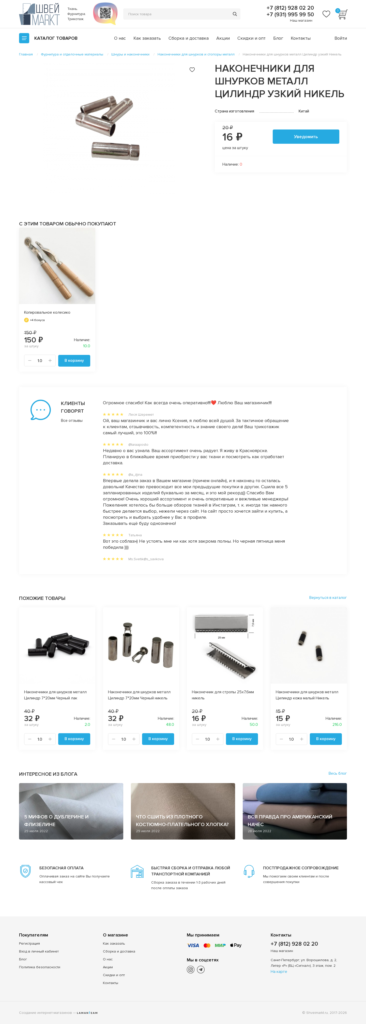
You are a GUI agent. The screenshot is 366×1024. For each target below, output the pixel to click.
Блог (278, 38)
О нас (120, 38)
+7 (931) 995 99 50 (289, 14)
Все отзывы (72, 420)
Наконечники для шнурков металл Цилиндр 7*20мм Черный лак (55, 694)
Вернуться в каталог (328, 597)
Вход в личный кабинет (39, 951)
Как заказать (147, 38)
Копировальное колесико (47, 312)
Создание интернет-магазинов (45, 1012)
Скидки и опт (251, 38)
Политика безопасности (39, 967)
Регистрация (29, 943)
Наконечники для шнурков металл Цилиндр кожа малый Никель (307, 694)
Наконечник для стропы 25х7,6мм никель (223, 694)
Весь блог (338, 773)
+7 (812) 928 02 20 (289, 8)
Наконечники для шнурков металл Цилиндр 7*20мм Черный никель (139, 694)
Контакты (301, 38)
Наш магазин (301, 20)
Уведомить (306, 136)
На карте (279, 971)
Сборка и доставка (189, 38)
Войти (340, 38)
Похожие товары (42, 598)
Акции (223, 38)
